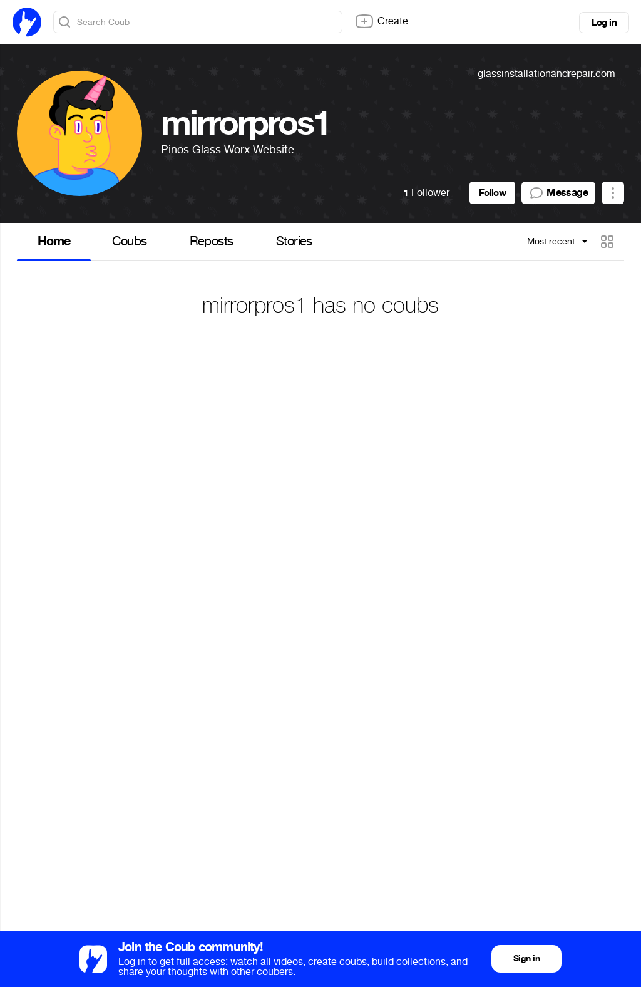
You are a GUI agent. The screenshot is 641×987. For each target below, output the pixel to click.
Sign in (526, 958)
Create (381, 21)
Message (558, 192)
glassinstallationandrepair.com (546, 73)
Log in (604, 22)
